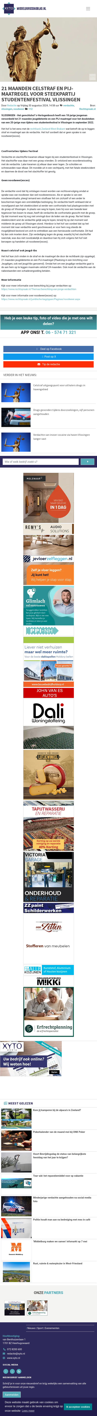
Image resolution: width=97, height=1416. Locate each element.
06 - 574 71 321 (61, 332)
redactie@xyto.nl (16, 1353)
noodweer (18, 109)
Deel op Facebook (48, 349)
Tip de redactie (48, 364)
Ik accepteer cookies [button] (78, 1406)
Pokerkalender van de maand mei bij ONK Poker (59, 1132)
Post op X (48, 356)
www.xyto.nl (13, 1357)
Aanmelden (11, 1394)
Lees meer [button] (28, 1410)
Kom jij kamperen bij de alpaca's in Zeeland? (57, 1110)
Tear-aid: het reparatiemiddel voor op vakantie (58, 1175)
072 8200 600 (14, 1348)
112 (30, 109)
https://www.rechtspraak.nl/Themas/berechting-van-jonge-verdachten (38, 289)
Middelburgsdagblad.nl (31, 8)
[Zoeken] (87, 462)
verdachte (68, 105)
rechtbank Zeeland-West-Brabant (47, 129)
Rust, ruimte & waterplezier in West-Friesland (57, 1263)
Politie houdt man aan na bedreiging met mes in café (61, 1219)
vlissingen (6, 109)
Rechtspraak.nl (87, 109)
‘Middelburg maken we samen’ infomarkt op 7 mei (60, 1241)
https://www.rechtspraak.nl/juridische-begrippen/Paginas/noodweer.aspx (40, 299)
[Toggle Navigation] (88, 8)
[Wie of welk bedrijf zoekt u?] (41, 462)
